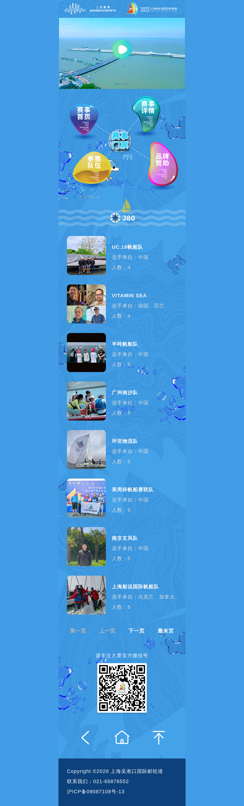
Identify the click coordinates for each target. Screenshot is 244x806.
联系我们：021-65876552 (98, 781)
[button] (116, 84)
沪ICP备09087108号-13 (96, 791)
